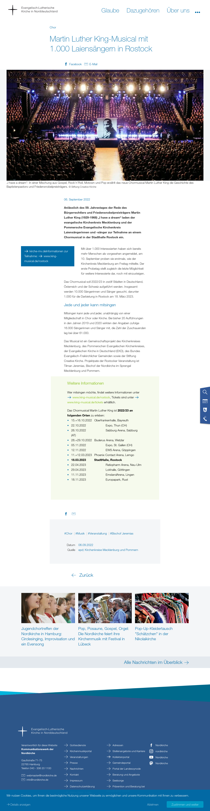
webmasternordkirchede (42, 775)
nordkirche (162, 751)
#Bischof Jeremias (121, 533)
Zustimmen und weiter (185, 804)
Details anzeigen (20, 804)
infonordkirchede (37, 779)
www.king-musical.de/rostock (91, 397)
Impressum (76, 780)
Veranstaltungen (78, 756)
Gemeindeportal (121, 762)
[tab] (205, 393)
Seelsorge (118, 780)
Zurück (86, 575)
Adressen (117, 745)
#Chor (68, 533)
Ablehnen (152, 804)
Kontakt (74, 774)
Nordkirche (162, 745)
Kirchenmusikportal (80, 751)
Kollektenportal (120, 756)
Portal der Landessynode (126, 768)
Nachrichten (76, 768)
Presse (73, 762)
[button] (197, 10)
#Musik (80, 533)
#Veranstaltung (98, 533)
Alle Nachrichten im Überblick (153, 662)
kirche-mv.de (38, 251)
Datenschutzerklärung (82, 786)
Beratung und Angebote (126, 774)
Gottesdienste (77, 745)
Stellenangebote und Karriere (128, 751)
